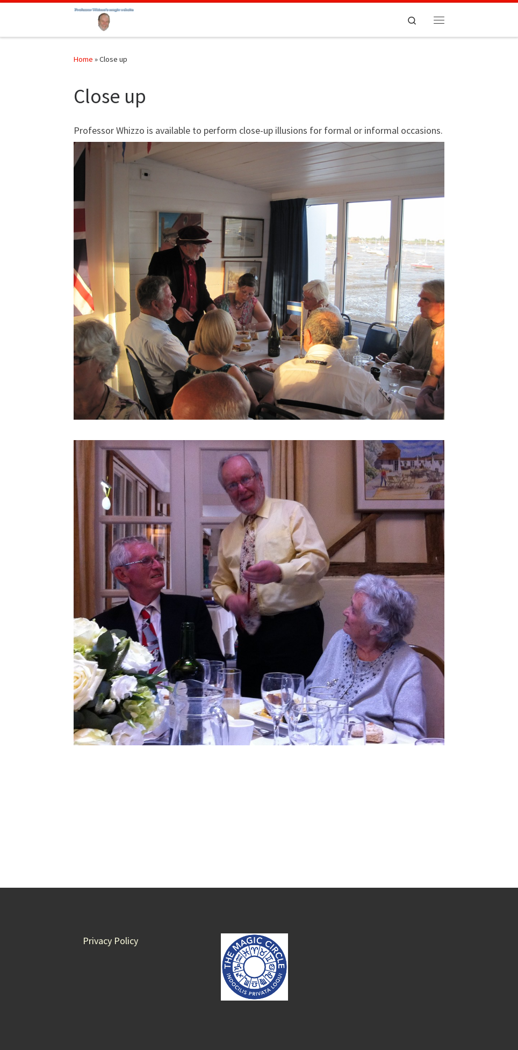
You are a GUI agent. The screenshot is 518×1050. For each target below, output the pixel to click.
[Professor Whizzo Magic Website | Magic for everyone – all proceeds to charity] (104, 18)
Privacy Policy (110, 875)
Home (83, 59)
